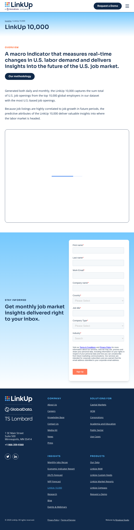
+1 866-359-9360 (14, 444)
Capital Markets (98, 404)
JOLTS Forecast (55, 475)
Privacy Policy (53, 520)
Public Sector (96, 430)
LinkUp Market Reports (102, 481)
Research (52, 494)
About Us (52, 404)
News (50, 436)
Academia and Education (103, 423)
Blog (50, 500)
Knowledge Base (56, 417)
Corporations (96, 417)
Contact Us (53, 423)
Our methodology (20, 76)
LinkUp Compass (98, 487)
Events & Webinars (57, 506)
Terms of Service (68, 520)
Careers (52, 411)
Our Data (95, 462)
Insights (8, 21)
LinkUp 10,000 (55, 487)
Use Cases (95, 436)
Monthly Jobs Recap (58, 462)
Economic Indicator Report (61, 468)
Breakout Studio (122, 520)
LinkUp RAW (96, 468)
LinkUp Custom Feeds (101, 475)
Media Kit (52, 430)
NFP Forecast (54, 481)
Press (50, 442)
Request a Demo (107, 6)
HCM (92, 411)
